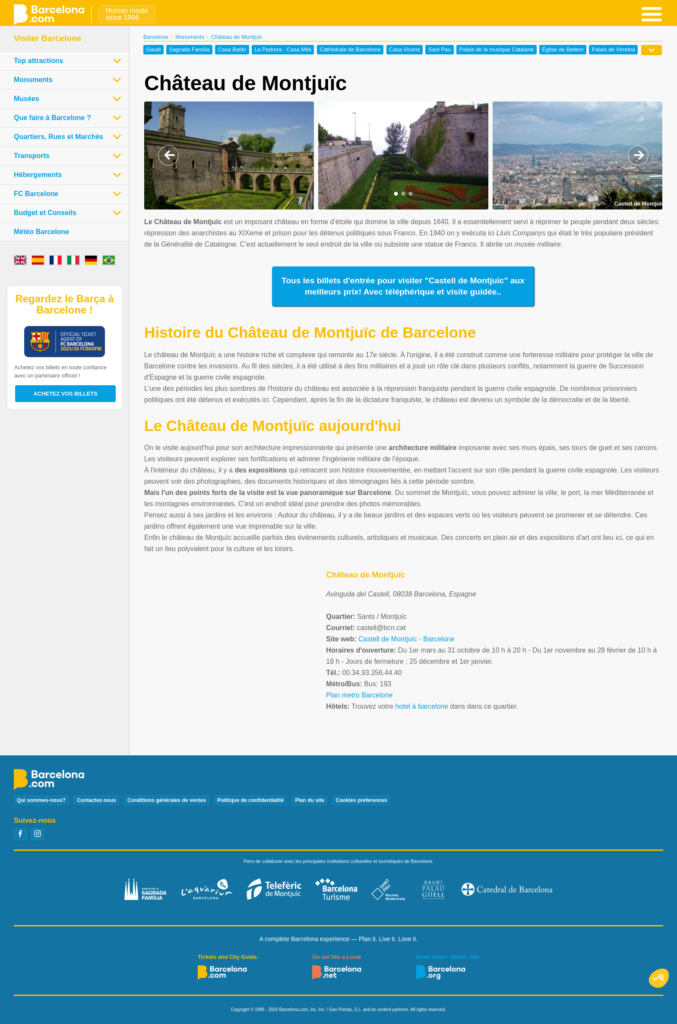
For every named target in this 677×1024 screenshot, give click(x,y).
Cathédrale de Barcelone (350, 50)
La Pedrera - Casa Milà (282, 50)
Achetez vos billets (66, 393)
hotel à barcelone (421, 706)
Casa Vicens (404, 50)
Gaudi (153, 50)
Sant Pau (439, 50)
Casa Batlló (232, 50)
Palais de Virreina (613, 50)
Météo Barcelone (41, 231)
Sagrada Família (189, 50)
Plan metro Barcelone (359, 695)
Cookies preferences (361, 800)
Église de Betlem (563, 50)
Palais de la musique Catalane (496, 50)
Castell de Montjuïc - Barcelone (406, 639)
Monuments (189, 37)
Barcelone (155, 37)
